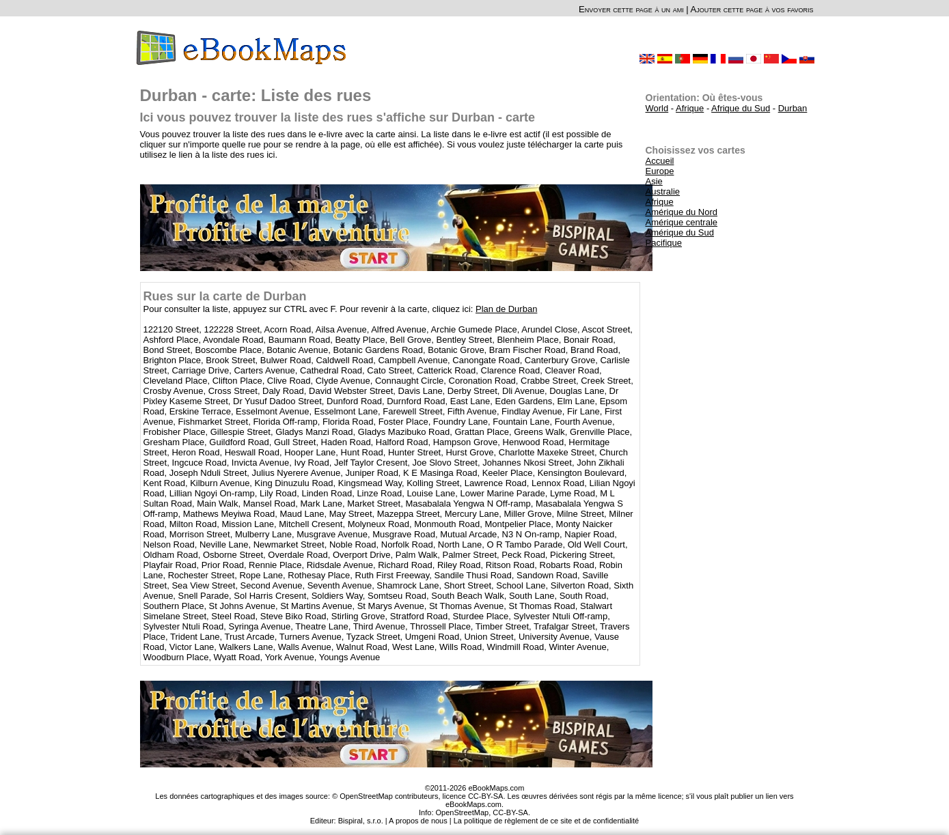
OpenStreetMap (462, 812)
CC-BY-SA (510, 812)
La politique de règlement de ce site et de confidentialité (546, 821)
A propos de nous (418, 821)
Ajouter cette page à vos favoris (752, 9)
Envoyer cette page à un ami (631, 9)
